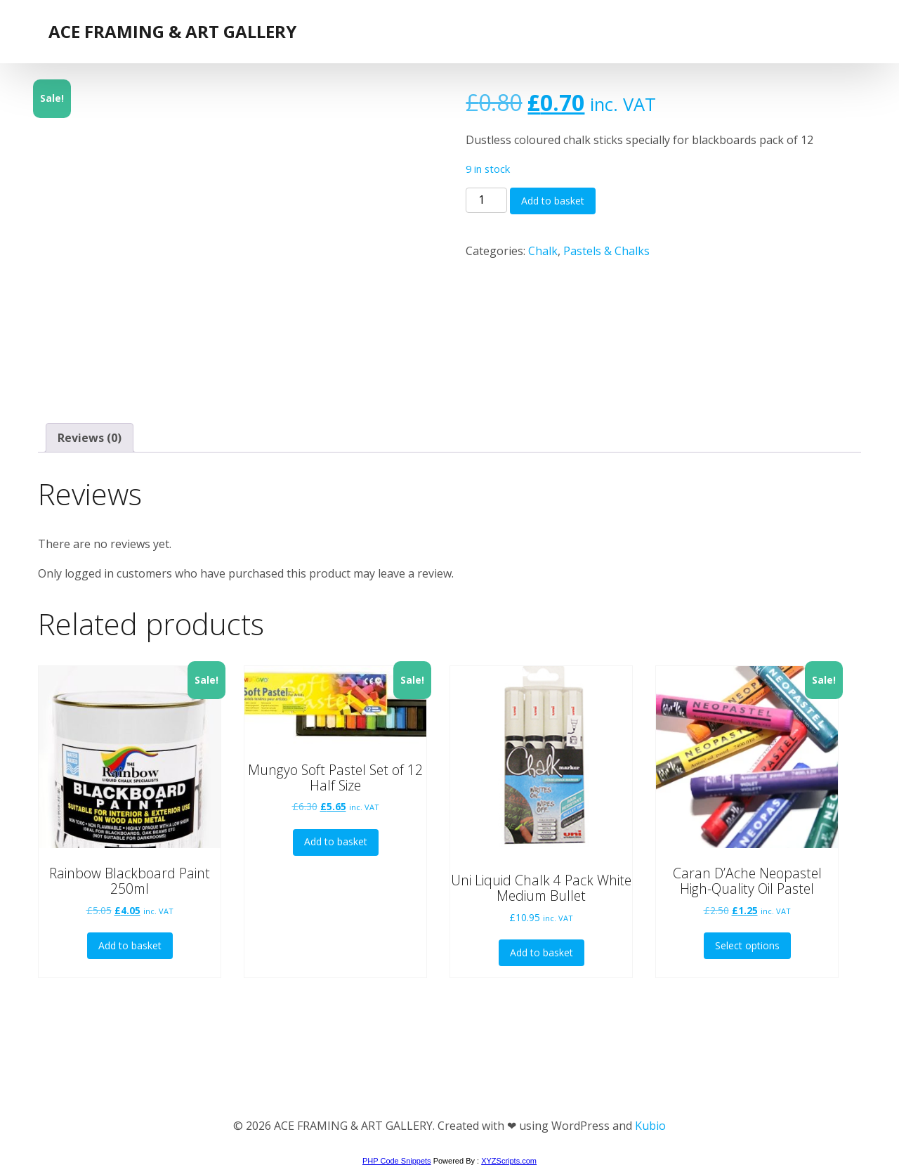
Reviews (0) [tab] (90, 437)
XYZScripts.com (509, 1161)
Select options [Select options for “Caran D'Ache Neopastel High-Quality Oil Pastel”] (747, 945)
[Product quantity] (486, 200)
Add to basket (552, 200)
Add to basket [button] (130, 945)
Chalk (543, 251)
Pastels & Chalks (606, 251)
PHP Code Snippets (396, 1161)
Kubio (650, 1125)
